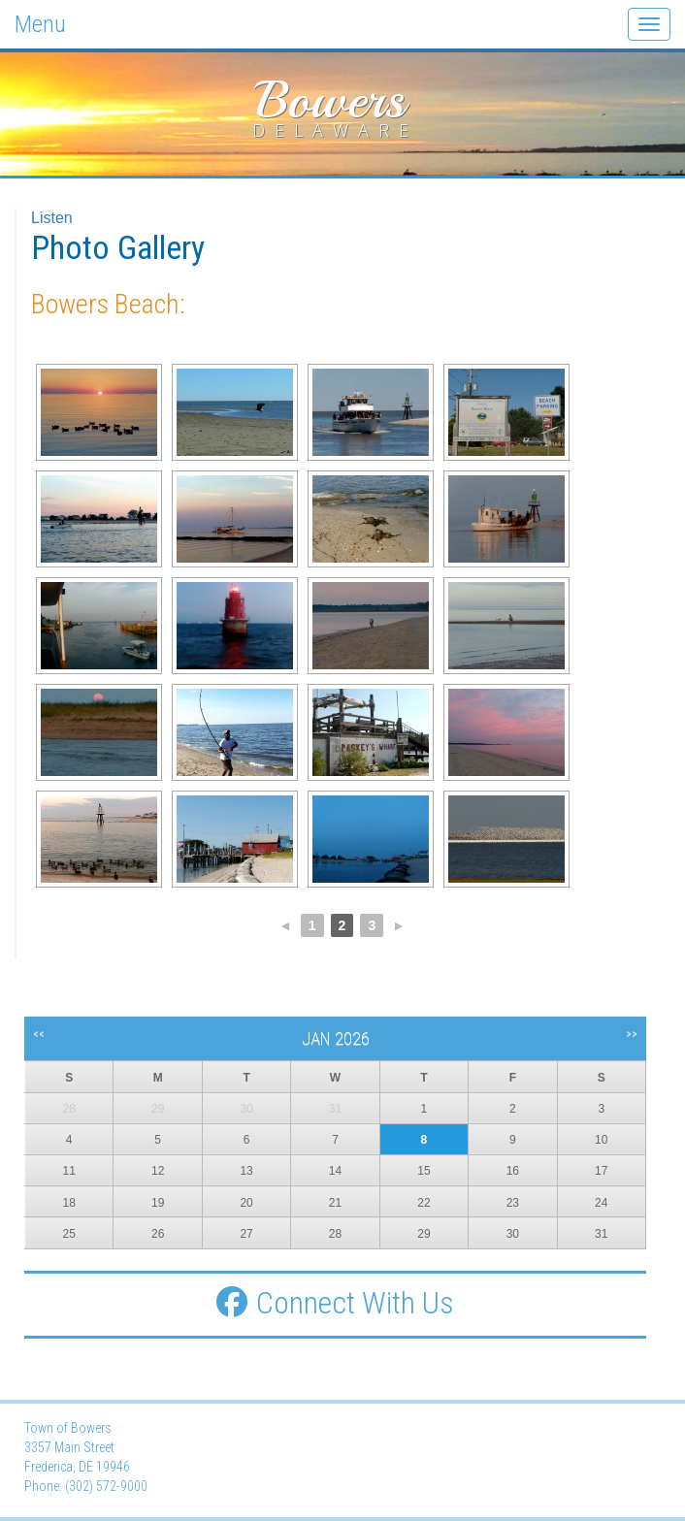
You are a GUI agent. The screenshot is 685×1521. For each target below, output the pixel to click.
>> (631, 1034)
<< (39, 1034)
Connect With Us (335, 1302)
